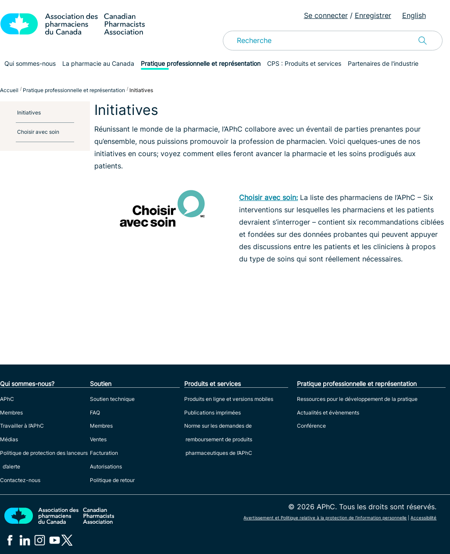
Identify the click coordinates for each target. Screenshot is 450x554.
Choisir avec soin (38, 132)
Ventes (98, 439)
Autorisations (106, 466)
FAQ (95, 412)
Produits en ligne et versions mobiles (228, 399)
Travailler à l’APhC (22, 425)
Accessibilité (423, 517)
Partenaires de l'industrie (383, 63)
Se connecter (326, 15)
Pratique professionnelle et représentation (201, 63)
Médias (9, 439)
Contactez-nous (20, 480)
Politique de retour (112, 480)
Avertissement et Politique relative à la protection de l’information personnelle (325, 517)
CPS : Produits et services (304, 63)
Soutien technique (112, 399)
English (414, 15)
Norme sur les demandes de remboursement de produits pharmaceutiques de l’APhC (218, 439)
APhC (7, 399)
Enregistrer (373, 15)
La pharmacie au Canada (98, 63)
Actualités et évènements (328, 412)
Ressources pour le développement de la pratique (357, 399)
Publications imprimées (212, 412)
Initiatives (29, 112)
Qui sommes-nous (30, 63)
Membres (11, 412)
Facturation (104, 453)
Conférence (311, 425)
